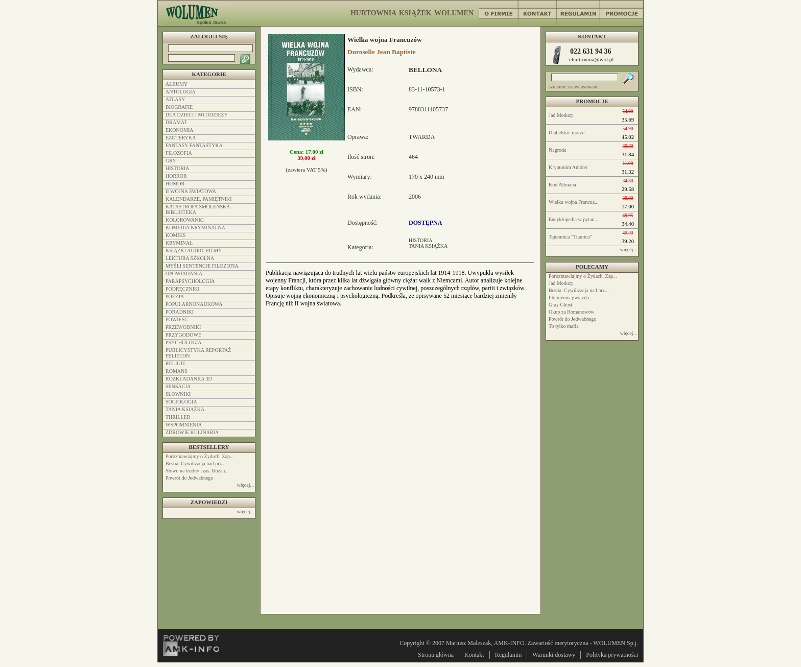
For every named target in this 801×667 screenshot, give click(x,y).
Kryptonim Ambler (568, 167)
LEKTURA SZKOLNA (190, 258)
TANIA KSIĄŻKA (428, 246)
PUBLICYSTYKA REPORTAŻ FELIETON (198, 353)
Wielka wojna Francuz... (574, 202)
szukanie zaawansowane (573, 86)
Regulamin (508, 654)
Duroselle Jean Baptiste (381, 52)
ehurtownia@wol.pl (591, 59)
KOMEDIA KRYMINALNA (195, 227)
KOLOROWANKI (185, 220)
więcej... (628, 249)
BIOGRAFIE (179, 107)
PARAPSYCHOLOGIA (190, 281)
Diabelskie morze (566, 132)
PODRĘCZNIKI (183, 289)
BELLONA (425, 70)
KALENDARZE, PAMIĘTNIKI (199, 199)
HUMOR (175, 183)
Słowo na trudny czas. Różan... (197, 470)
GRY (171, 160)
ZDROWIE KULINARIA (192, 432)
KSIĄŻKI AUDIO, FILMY (194, 250)
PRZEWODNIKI (183, 327)
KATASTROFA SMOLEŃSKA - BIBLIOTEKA (199, 209)
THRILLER (178, 417)
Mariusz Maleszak (468, 643)
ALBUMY (176, 84)
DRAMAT (176, 122)
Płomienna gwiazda (569, 297)
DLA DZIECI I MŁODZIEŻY (197, 114)
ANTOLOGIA (181, 91)
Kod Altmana (562, 184)
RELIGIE (175, 363)
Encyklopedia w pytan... (573, 219)
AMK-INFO (509, 643)
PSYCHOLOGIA (184, 342)
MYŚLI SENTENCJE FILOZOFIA (202, 266)
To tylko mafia (564, 326)
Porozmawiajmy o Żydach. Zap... (583, 276)
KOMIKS (175, 235)
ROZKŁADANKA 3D (189, 379)
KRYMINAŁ (179, 243)
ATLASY (175, 99)
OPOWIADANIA (184, 273)
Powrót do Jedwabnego (572, 319)
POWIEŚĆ (177, 319)
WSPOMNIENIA (184, 424)
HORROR (176, 176)
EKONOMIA (179, 130)
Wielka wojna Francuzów (384, 39)
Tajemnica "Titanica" (570, 237)
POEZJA (175, 296)
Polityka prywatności (612, 654)
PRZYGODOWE (183, 335)
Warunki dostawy (553, 654)
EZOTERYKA (181, 137)
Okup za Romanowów (571, 312)
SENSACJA (178, 386)
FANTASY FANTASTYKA (194, 145)
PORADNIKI (180, 312)
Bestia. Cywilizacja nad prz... (578, 290)
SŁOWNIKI (178, 394)
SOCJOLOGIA (181, 401)
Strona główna (436, 654)
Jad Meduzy (561, 115)
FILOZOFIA (179, 153)
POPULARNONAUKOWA (194, 304)
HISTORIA (420, 240)
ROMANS (176, 371)
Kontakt (474, 654)
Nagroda (557, 150)
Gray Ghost (560, 304)
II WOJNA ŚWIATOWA (191, 191)
